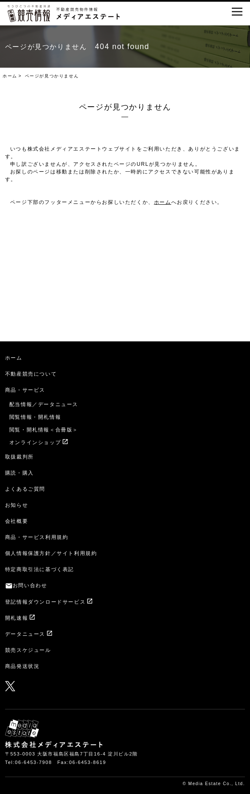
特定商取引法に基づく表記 (39, 569)
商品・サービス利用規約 (37, 537)
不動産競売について (31, 374)
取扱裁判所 (19, 457)
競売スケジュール (28, 650)
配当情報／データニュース (43, 404)
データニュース (25, 634)
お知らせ (16, 505)
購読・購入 (19, 473)
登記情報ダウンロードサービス (45, 602)
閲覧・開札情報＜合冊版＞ (43, 430)
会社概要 (16, 521)
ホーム (10, 76)
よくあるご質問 (25, 489)
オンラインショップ (35, 442)
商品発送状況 (22, 666)
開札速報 (16, 618)
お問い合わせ (30, 585)
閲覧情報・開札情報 (35, 417)
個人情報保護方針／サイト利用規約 (51, 553)
